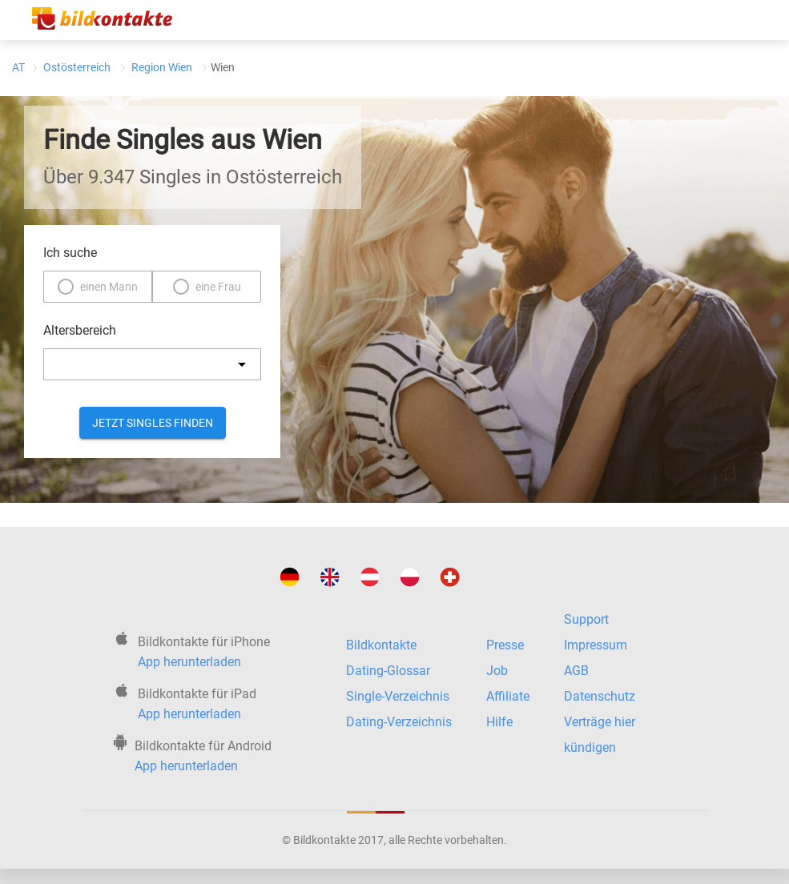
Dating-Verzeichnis (399, 721)
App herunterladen (189, 661)
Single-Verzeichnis (397, 696)
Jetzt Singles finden (152, 422)
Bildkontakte (381, 645)
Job (497, 670)
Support (586, 619)
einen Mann (109, 286)
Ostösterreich (77, 67)
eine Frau (218, 286)
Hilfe (499, 721)
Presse (505, 645)
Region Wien (162, 67)
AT (18, 67)
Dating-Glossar (388, 670)
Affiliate (507, 696)
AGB (576, 670)
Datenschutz (599, 696)
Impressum (595, 645)
